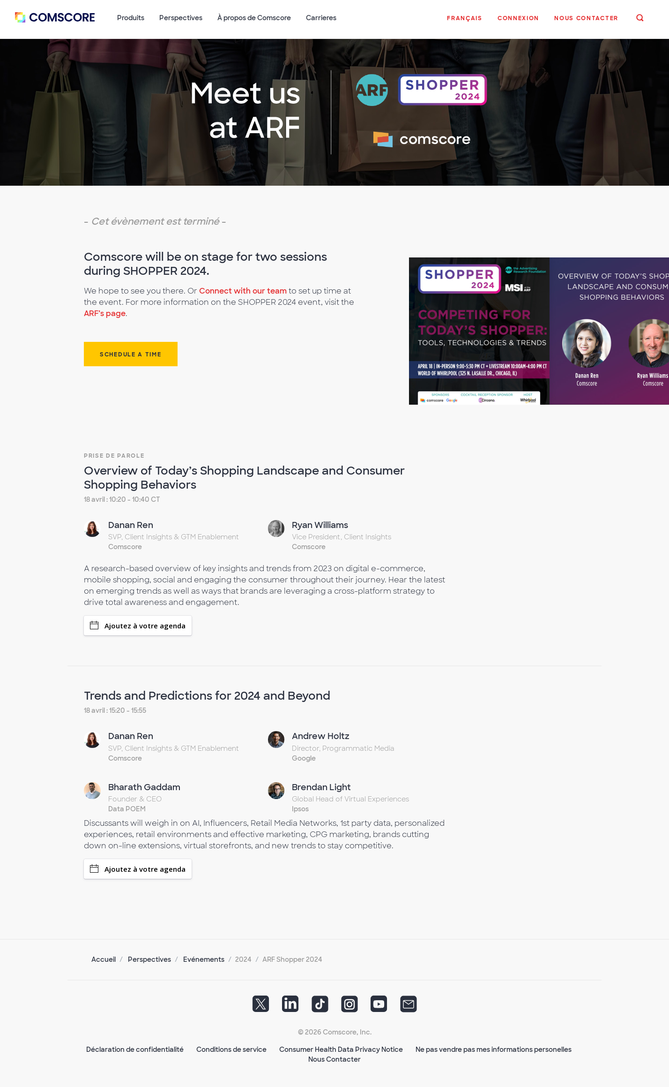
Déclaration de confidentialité (135, 1049)
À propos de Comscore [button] (254, 18)
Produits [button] (130, 18)
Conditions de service (231, 1049)
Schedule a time (131, 354)
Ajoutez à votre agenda (138, 625)
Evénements (203, 959)
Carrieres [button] (321, 18)
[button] (464, 23)
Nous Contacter (334, 1059)
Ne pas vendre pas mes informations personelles (494, 1049)
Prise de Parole (114, 456)
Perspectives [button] (180, 18)
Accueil (103, 959)
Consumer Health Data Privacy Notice (341, 1049)
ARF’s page (105, 313)
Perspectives (149, 959)
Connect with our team (243, 291)
